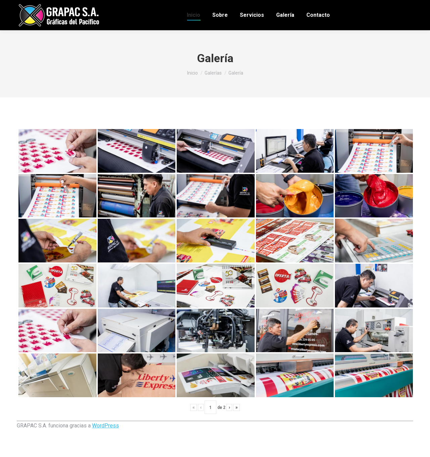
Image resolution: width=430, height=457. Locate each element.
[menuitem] (193, 15)
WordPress (105, 425)
